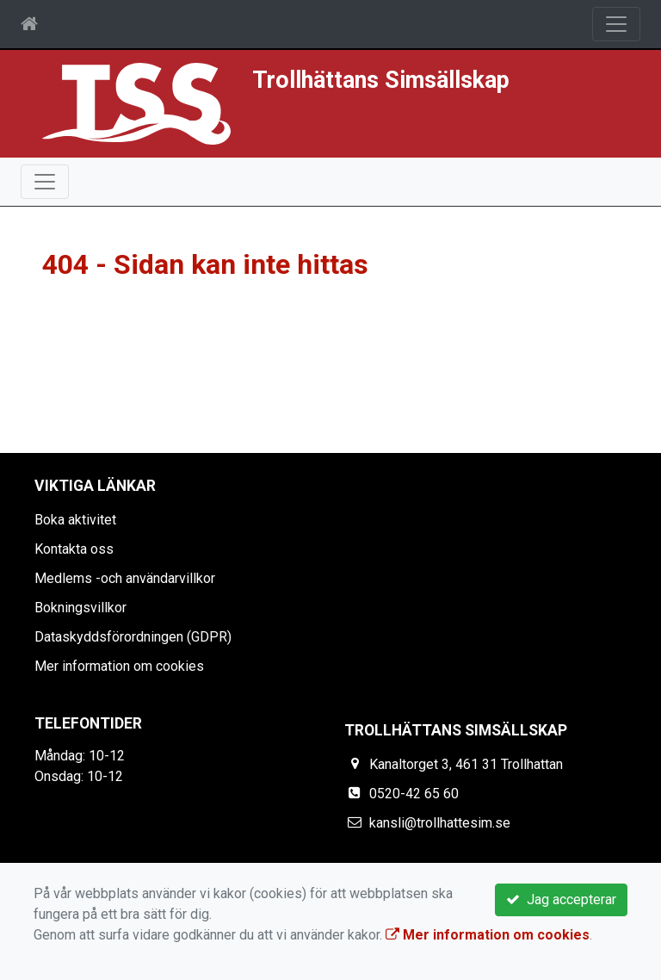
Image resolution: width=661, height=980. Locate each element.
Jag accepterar (561, 899)
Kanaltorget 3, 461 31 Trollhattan (466, 764)
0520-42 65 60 (414, 793)
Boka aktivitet (75, 520)
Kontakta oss (74, 549)
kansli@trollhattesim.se (439, 823)
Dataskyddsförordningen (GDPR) (133, 637)
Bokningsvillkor (80, 607)
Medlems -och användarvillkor (124, 578)
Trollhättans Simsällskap (381, 80)
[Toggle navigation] (616, 24)
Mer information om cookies (119, 666)
